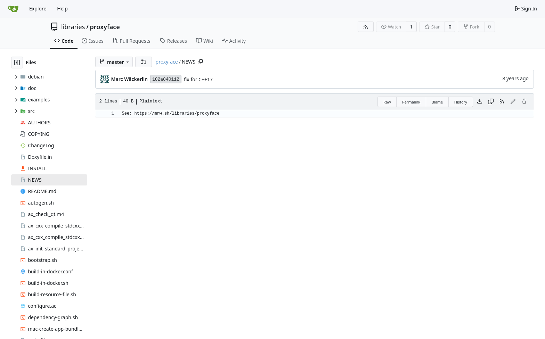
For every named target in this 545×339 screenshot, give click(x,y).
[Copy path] (200, 61)
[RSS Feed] (366, 27)
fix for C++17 (198, 79)
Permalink (411, 102)
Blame (437, 102)
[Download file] (479, 102)
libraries (73, 26)
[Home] (13, 8)
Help (62, 8)
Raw (387, 102)
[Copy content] (490, 102)
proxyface (105, 26)
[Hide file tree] (17, 62)
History (460, 102)
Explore (37, 8)
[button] (143, 62)
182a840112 (165, 79)
